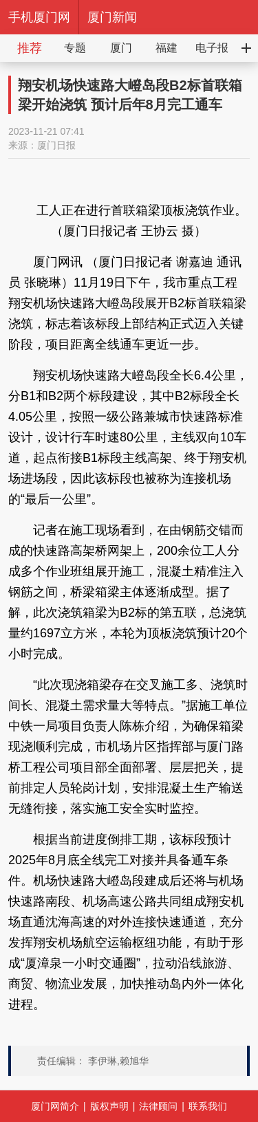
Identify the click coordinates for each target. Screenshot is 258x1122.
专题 (75, 48)
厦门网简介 (55, 1106)
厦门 (121, 48)
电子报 (211, 48)
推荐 (29, 48)
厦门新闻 (112, 17)
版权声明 (109, 1106)
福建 (166, 48)
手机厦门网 (39, 17)
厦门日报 (56, 145)
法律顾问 (158, 1106)
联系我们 (208, 1106)
